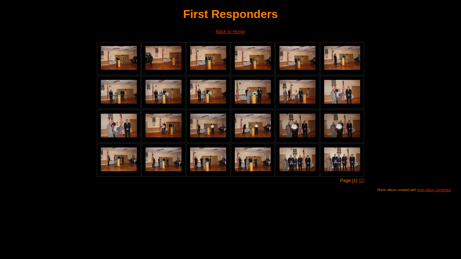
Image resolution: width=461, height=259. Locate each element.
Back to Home (230, 31)
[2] (361, 180)
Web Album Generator (434, 190)
